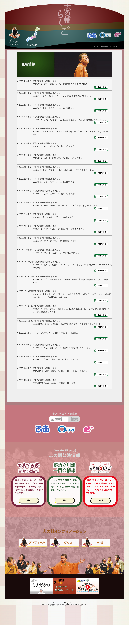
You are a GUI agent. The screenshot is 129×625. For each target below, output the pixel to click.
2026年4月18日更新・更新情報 (104, 46)
